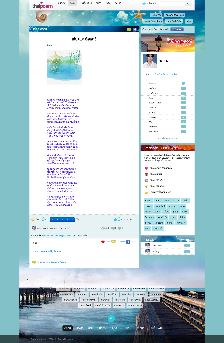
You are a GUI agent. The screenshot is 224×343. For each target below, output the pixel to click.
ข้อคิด (182, 217)
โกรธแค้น (149, 217)
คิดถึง (166, 201)
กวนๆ (173, 217)
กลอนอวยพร (153, 174)
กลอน (72, 3)
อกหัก (157, 201)
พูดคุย (115, 328)
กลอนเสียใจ (123, 289)
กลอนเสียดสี (85, 305)
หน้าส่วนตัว (149, 4)
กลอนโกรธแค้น (70, 300)
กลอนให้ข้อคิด (154, 186)
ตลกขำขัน (162, 217)
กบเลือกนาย (153, 93)
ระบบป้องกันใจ (155, 103)
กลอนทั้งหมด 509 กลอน (167, 138)
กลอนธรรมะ (135, 300)
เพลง (108, 3)
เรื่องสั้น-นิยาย (161, 74)
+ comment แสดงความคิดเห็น (52, 262)
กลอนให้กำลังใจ (174, 21)
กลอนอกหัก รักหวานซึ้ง (158, 168)
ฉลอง (182, 206)
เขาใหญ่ (152, 88)
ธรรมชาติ (157, 228)
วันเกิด (148, 212)
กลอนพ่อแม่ (156, 294)
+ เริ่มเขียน (156, 15)
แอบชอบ (159, 223)
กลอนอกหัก (78, 289)
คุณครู (175, 212)
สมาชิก (118, 3)
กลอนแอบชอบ (151, 300)
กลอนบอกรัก (63, 289)
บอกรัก (148, 201)
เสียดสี (169, 223)
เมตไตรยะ (153, 127)
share (133, 242)
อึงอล (151, 98)
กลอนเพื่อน (126, 294)
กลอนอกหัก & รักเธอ (175, 15)
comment (121, 242)
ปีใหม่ (157, 212)
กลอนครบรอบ (66, 294)
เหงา (147, 228)
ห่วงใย (176, 201)
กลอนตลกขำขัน (89, 300)
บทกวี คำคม (39, 29)
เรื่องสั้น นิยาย (86, 3)
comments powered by (46, 251)
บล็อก (98, 3)
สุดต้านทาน (153, 131)
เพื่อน (166, 212)
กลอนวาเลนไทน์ (156, 289)
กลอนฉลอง (82, 294)
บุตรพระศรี (153, 108)
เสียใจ (185, 201)
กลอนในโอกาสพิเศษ (153, 21)
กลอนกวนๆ (105, 300)
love (108, 242)
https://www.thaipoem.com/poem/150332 (57, 235)
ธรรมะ (148, 223)
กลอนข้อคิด (120, 300)
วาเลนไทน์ (160, 206)
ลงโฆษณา (156, 328)
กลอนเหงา (119, 305)
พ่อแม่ (184, 212)
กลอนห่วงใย (108, 289)
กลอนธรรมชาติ (135, 305)
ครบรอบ (172, 206)
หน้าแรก (61, 3)
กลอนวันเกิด (96, 294)
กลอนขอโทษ (139, 289)
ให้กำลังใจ (181, 223)
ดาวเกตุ (152, 112)
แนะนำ (149, 239)
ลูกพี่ (150, 122)
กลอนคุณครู (141, 294)
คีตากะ (49, 45)
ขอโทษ (148, 206)
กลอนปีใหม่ (112, 294)
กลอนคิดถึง (93, 289)
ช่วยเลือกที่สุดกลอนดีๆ (157, 192)
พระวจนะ (152, 117)
